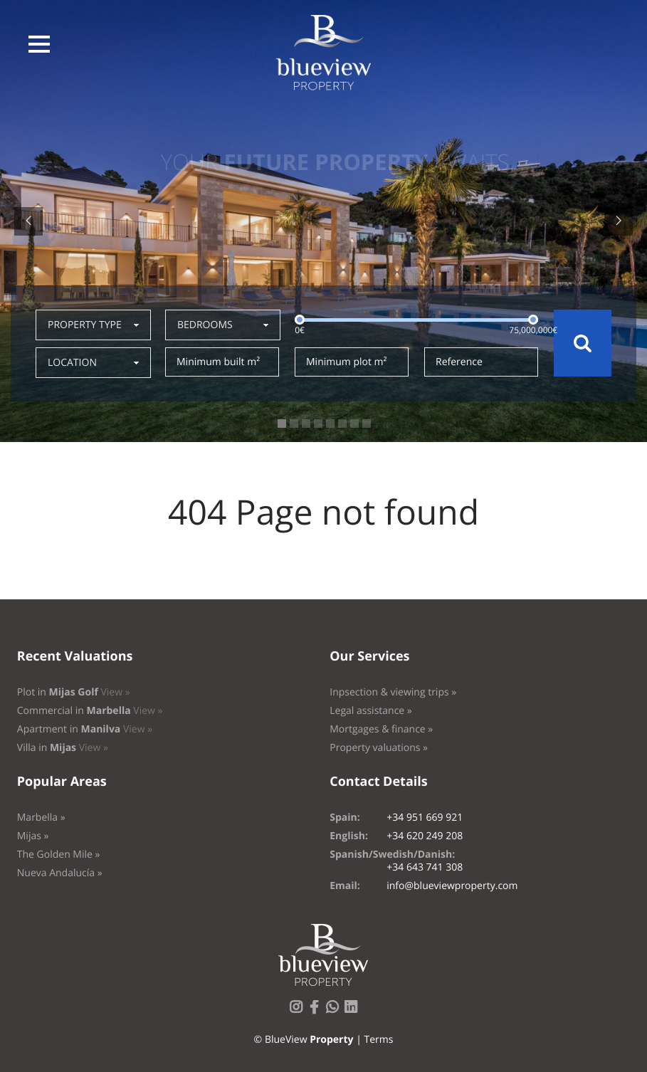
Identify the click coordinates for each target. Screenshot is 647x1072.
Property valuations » (379, 748)
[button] (39, 44)
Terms (378, 1039)
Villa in (62, 748)
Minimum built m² (218, 362)
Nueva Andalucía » (59, 873)
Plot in (73, 692)
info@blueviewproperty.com (451, 886)
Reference (459, 362)
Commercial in (90, 711)
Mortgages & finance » (381, 729)
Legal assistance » (371, 711)
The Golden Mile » (58, 854)
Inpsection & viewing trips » (393, 692)
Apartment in (84, 729)
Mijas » (33, 836)
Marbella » (41, 817)
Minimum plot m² (346, 362)
